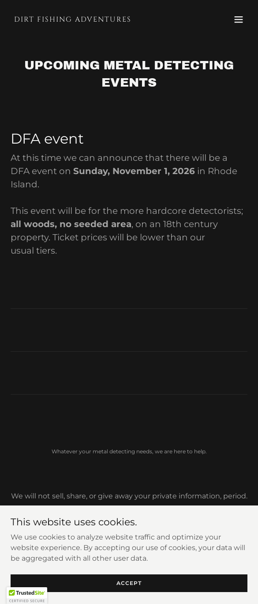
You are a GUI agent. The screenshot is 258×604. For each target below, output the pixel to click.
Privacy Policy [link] (129, 518)
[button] (238, 19)
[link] (93, 19)
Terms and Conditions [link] (129, 530)
